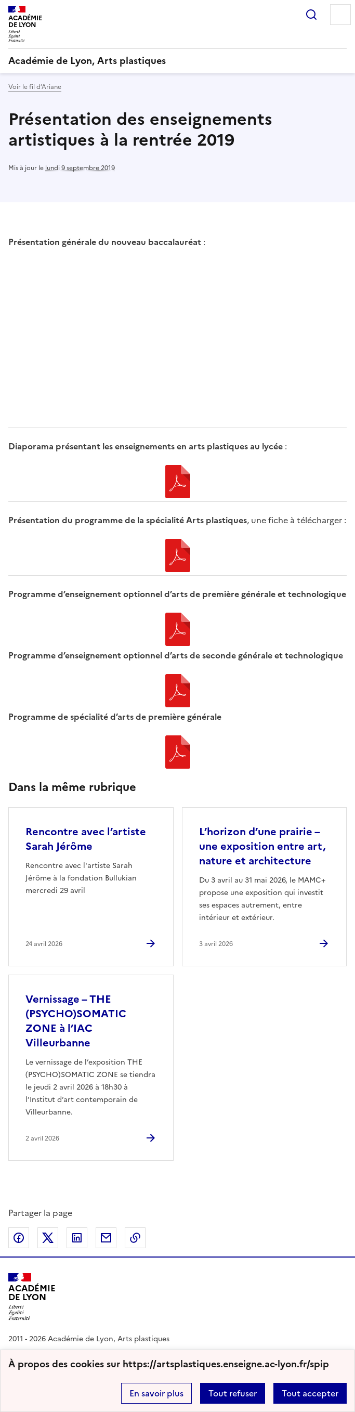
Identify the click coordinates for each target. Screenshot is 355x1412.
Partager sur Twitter (47, 1237)
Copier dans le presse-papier (135, 1237)
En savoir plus (156, 1393)
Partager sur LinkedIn (77, 1237)
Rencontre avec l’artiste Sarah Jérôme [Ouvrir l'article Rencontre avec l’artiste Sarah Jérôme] (85, 839)
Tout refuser (232, 1393)
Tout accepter (310, 1393)
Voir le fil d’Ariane (34, 87)
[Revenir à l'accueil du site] (32, 1296)
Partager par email (106, 1237)
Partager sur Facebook (18, 1237)
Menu (340, 14)
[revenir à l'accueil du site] (177, 61)
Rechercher (311, 14)
